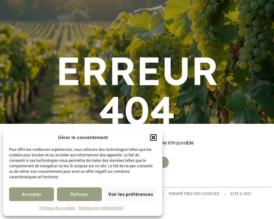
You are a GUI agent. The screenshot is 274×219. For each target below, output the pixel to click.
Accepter (32, 194)
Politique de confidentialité (101, 208)
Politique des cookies (57, 208)
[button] (153, 137)
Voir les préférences (130, 194)
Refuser (79, 194)
